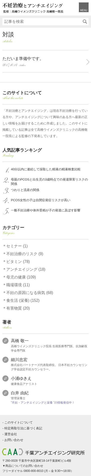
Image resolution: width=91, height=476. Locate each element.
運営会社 (10, 434)
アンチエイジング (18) (25, 269)
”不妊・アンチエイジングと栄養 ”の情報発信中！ (43, 402)
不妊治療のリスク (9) (24, 254)
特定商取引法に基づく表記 (23, 428)
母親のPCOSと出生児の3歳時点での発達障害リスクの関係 (49, 182)
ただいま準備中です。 (43, 62)
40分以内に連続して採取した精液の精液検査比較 (46, 169)
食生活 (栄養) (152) (23, 300)
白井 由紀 (20, 393)
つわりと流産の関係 (25, 190)
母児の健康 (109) (21, 277)
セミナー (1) (17, 246)
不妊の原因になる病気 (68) (29, 293)
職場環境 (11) (18, 285)
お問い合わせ (13, 440)
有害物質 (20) (18, 308)
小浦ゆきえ (21, 378)
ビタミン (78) (18, 262)
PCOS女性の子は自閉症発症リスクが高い (40, 200)
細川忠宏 (19, 359)
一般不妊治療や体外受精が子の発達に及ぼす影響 (45, 210)
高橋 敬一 (20, 340)
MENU (83, 10)
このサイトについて (18, 422)
